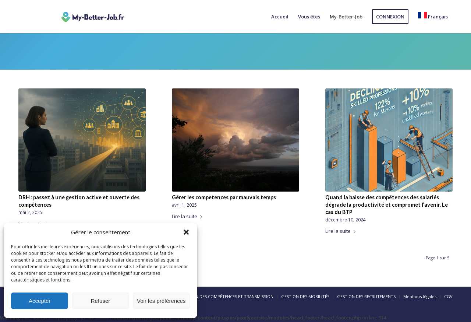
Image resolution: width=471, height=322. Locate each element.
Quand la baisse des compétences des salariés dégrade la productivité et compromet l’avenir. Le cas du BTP (386, 204)
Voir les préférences (161, 301)
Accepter (39, 301)
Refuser (100, 301)
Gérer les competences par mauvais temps (224, 197)
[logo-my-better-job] (92, 16)
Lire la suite (188, 216)
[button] (186, 232)
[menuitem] (279, 16)
